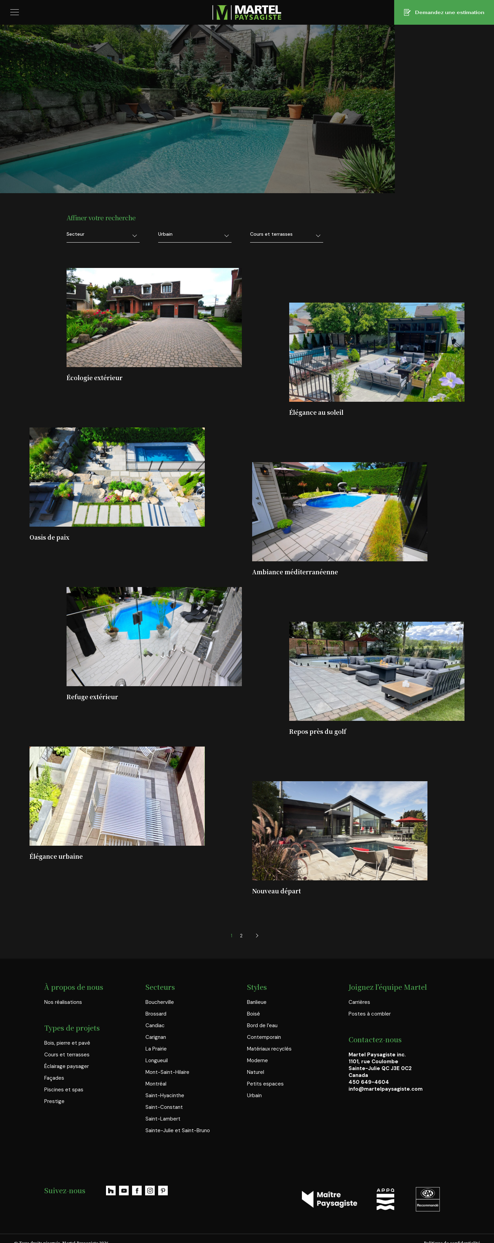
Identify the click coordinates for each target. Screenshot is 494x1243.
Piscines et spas (63, 1089)
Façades (54, 1078)
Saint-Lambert (162, 1118)
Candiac (155, 1025)
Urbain (254, 1095)
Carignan (155, 1037)
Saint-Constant (164, 1107)
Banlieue (257, 1002)
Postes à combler (370, 1013)
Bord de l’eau (262, 1025)
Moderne (257, 1060)
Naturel (255, 1072)
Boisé (253, 1013)
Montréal (155, 1083)
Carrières (359, 1002)
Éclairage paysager (66, 1066)
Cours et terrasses (67, 1054)
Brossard (155, 1013)
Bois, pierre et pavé (67, 1043)
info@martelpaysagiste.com (386, 1089)
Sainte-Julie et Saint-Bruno (177, 1130)
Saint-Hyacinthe (164, 1095)
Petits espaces (265, 1083)
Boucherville (159, 1002)
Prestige (54, 1101)
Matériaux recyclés (269, 1048)
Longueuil (156, 1060)
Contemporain (264, 1037)
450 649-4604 (369, 1082)
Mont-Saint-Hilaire (167, 1072)
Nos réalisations (63, 1002)
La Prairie (156, 1048)
